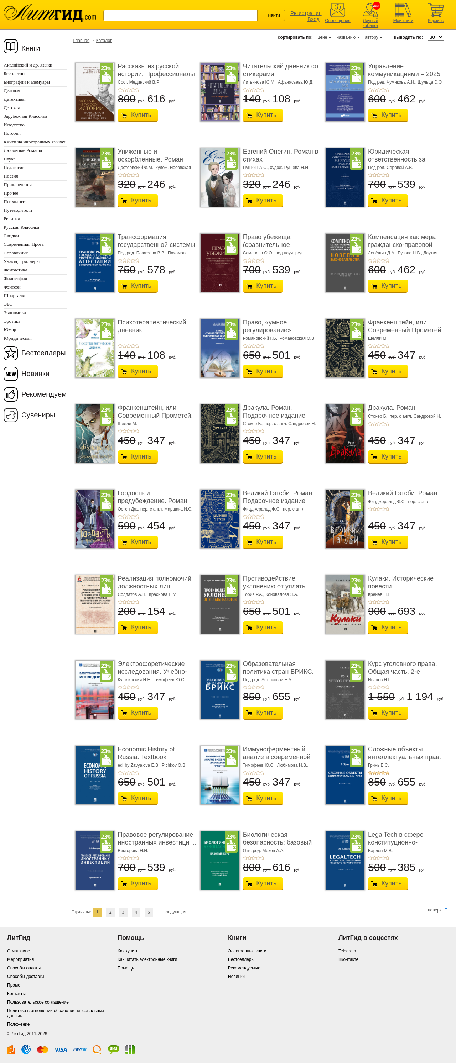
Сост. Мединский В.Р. (139, 82)
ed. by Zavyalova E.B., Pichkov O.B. (152, 765)
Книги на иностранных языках (35, 141)
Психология (15, 201)
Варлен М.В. (380, 850)
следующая (174, 911)
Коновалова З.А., (282, 594)
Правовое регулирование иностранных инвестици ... (157, 838)
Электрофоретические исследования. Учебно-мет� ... (152, 671)
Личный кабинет (370, 23)
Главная (81, 40)
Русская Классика (21, 227)
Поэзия (11, 176)
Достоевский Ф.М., (137, 167)
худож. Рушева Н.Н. (289, 167)
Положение (18, 1024)
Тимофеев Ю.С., (170, 679)
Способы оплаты (24, 968)
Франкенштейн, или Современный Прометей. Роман (155, 415)
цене (322, 37)
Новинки (35, 373)
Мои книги (403, 20)
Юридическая (18, 338)
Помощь (126, 968)
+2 (124, 90)
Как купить (128, 950)
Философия (15, 278)
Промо (13, 985)
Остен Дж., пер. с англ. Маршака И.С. (155, 509)
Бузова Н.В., (411, 252)
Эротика (12, 321)
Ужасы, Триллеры (22, 261)
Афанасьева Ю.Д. (296, 82)
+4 (133, 90)
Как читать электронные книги (147, 959)
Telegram (347, 950)
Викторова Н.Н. (133, 850)
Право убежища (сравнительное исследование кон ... (273, 244)
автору (371, 37)
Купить (141, 114)
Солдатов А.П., (133, 594)
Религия (12, 218)
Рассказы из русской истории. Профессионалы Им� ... (156, 74)
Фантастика (15, 270)
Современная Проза (24, 244)
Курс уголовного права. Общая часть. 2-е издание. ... (402, 671)
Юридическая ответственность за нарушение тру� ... (397, 159)
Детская (12, 107)
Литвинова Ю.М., (260, 82)
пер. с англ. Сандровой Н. (290, 423)
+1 (120, 90)
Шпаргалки (15, 295)
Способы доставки (25, 976)
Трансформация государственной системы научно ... (156, 244)
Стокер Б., (254, 423)
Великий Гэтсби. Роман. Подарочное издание (278, 497)
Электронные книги (247, 950)
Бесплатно (14, 73)
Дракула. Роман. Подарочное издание (274, 411)
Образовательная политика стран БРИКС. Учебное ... (278, 671)
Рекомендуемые (244, 968)
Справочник (16, 252)
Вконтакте (348, 959)
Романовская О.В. (298, 338)
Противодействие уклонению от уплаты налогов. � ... (275, 586)
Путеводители (18, 210)
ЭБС (8, 304)
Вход (313, 19)
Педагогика (15, 167)
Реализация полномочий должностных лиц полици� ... (154, 586)
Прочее (11, 193)
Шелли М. (378, 338)
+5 (137, 90)
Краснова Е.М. (163, 594)
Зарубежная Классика (25, 116)
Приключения (18, 184)
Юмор (10, 329)
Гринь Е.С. (378, 765)
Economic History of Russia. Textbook (146, 753)
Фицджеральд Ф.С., (263, 509)
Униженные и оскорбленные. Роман (150, 155)
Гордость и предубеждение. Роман (152, 497)
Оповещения (338, 20)
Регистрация (306, 13)
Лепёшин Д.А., (383, 252)
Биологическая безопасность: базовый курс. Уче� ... (277, 842)
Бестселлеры (43, 353)
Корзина (436, 20)
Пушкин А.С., (256, 167)
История (12, 133)
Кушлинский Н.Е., (136, 679)
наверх (435, 910)
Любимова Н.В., (292, 765)
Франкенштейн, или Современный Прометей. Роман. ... (405, 330)
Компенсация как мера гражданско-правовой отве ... (402, 244)
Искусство (14, 124)
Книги (30, 48)
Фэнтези (12, 287)
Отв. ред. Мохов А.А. (263, 850)
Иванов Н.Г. (379, 679)
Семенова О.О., (259, 252)
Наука (10, 159)
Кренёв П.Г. (379, 594)
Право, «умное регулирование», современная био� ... (276, 330)
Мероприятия (20, 959)
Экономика (15, 312)
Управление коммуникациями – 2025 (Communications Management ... (404, 78)
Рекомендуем (44, 394)
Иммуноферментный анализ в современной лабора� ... (276, 757)
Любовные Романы (23, 150)
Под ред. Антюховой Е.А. (267, 679)
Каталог (104, 40)
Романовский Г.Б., (261, 338)
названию (346, 37)
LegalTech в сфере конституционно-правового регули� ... (400, 842)
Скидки (11, 235)
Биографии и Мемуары (27, 82)
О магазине (18, 950)
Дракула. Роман (391, 407)
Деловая (12, 90)
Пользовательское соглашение (38, 1002)
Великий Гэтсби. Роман (402, 493)
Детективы (14, 99)
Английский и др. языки (28, 65)
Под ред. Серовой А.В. (390, 167)
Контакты (16, 993)
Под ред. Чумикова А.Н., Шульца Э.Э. (405, 82)
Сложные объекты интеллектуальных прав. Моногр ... (404, 757)
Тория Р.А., (254, 594)
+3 (128, 90)
